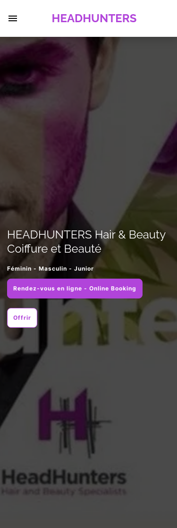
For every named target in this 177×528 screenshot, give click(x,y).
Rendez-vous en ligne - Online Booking (74, 288)
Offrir (22, 317)
